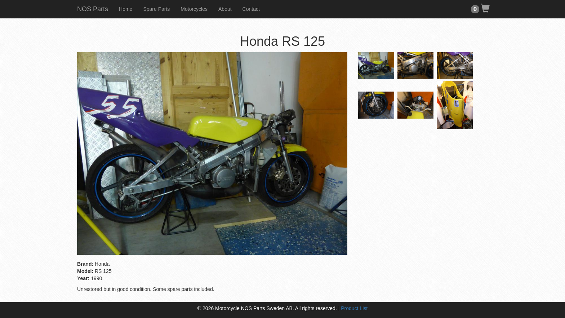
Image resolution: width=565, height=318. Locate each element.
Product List (354, 308)
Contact (251, 9)
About (225, 9)
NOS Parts (92, 9)
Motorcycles (194, 9)
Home (125, 9)
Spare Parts (156, 9)
